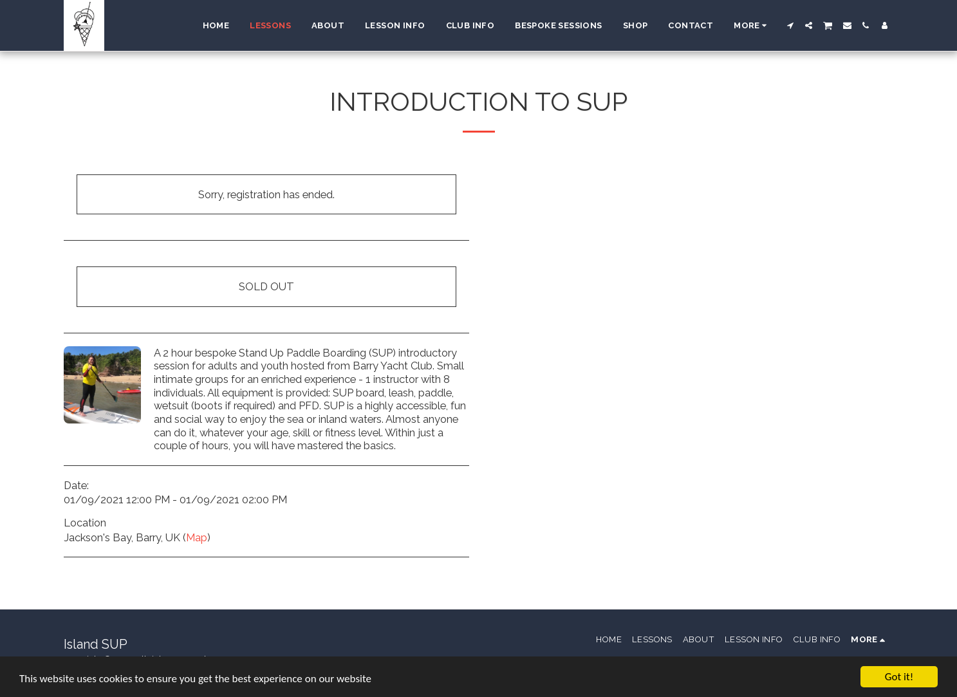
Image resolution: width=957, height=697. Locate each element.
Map (196, 537)
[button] (790, 25)
